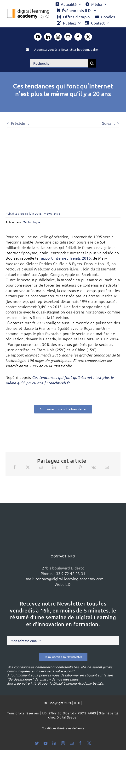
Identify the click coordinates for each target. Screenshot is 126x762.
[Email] (107, 467)
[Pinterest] (80, 467)
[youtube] (38, 37)
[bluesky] (37, 743)
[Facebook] (14, 467)
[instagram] (58, 37)
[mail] (68, 37)
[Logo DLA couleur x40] (28, 10)
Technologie (31, 222)
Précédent (20, 123)
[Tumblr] (67, 467)
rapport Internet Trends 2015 (65, 258)
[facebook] (78, 37)
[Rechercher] (59, 63)
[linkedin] (48, 37)
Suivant (108, 123)
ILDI (68, 584)
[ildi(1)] (63, 512)
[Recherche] (92, 63)
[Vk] (93, 467)
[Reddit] (41, 467)
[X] (27, 467)
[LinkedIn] (54, 467)
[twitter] (88, 37)
